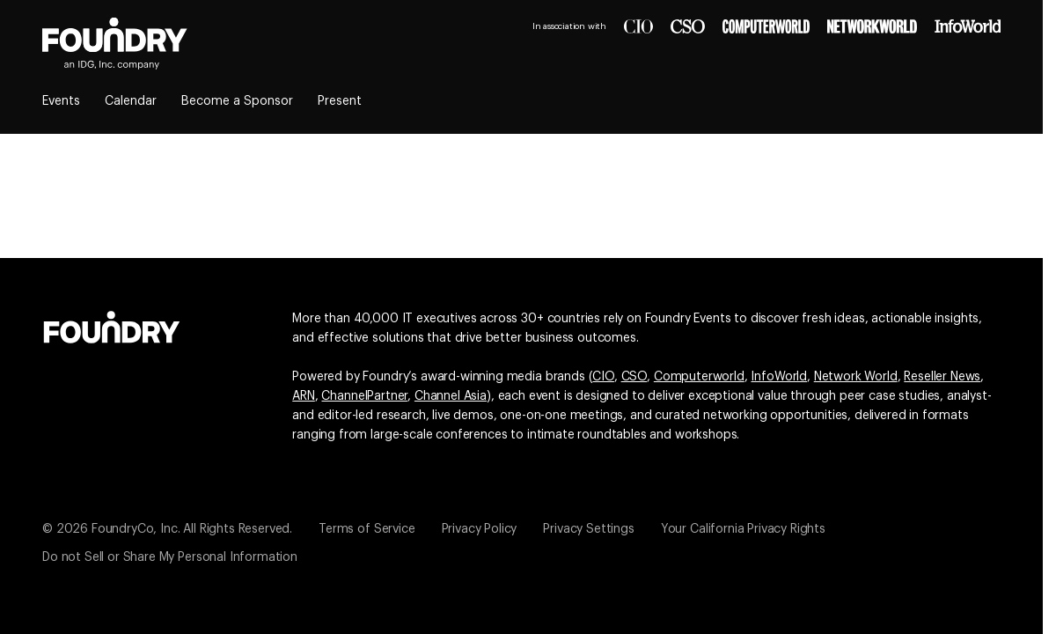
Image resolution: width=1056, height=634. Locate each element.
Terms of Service (366, 529)
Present (340, 101)
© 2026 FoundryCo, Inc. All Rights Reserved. (167, 529)
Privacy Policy (479, 529)
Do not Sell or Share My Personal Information (169, 557)
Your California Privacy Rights (743, 529)
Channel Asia (450, 396)
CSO (634, 377)
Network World (856, 377)
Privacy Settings (588, 529)
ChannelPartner (364, 396)
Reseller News (942, 377)
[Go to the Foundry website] (111, 325)
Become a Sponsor (237, 101)
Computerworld (699, 377)
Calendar (131, 101)
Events (61, 101)
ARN (303, 396)
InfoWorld (779, 377)
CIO (603, 377)
